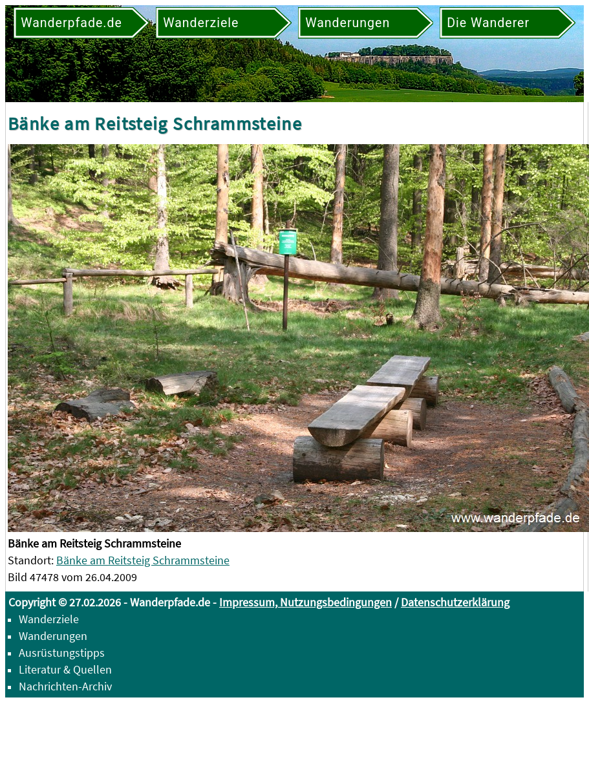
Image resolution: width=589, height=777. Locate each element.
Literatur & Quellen (65, 669)
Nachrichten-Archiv (65, 686)
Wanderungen (53, 635)
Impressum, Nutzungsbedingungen (305, 602)
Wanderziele (49, 619)
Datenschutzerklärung (455, 602)
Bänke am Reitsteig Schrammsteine (143, 560)
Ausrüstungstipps (62, 652)
